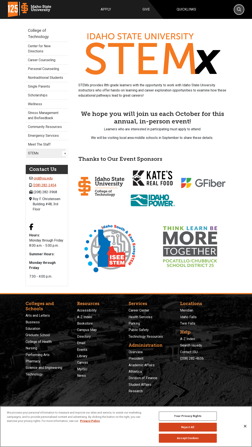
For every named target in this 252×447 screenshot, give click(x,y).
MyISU (82, 369)
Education (33, 329)
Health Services (140, 317)
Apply (106, 9)
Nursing (31, 348)
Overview (136, 352)
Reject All (187, 427)
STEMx (47, 153)
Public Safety (139, 330)
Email (81, 343)
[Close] (245, 426)
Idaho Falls (188, 317)
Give (146, 9)
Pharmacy (33, 361)
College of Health (39, 342)
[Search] (239, 10)
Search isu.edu (191, 345)
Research (136, 391)
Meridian (186, 310)
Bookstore (85, 323)
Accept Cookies (188, 438)
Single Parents (39, 86)
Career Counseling (41, 60)
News (81, 376)
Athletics (135, 371)
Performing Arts (38, 355)
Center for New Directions (39, 48)
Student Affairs (140, 385)
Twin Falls (187, 323)
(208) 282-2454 (44, 185)
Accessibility (87, 310)
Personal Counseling (43, 69)
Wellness (35, 104)
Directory (84, 336)
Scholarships (37, 95)
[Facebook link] (31, 227)
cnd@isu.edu (43, 178)
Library (82, 356)
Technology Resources (146, 336)
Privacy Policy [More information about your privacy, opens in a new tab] (90, 421)
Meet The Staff (39, 144)
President (136, 358)
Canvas (82, 362)
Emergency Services (43, 136)
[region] (126, 426)
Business (33, 322)
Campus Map (87, 330)
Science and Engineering (44, 368)
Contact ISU (189, 352)
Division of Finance (143, 378)
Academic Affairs (142, 365)
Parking (134, 323)
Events (82, 350)
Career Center (139, 310)
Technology (34, 374)
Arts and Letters (38, 315)
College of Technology (38, 33)
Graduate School (38, 335)
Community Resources (45, 127)
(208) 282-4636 (192, 358)
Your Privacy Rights (187, 416)
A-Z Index (84, 317)
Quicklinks (186, 9)
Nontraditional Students (45, 78)
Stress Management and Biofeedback (43, 115)
